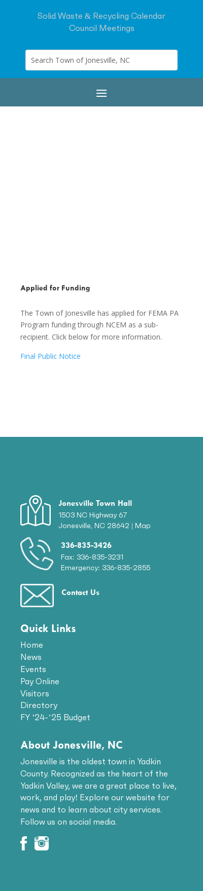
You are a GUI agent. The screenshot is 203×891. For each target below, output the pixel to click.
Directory (38, 705)
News (31, 657)
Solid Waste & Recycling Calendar (101, 16)
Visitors (34, 693)
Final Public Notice (50, 356)
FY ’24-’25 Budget (55, 717)
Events (33, 669)
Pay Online (39, 681)
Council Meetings (101, 28)
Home (31, 645)
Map (143, 525)
